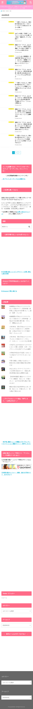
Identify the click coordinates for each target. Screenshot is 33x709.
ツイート (4, 598)
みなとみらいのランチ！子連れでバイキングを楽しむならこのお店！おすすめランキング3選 (17, 7)
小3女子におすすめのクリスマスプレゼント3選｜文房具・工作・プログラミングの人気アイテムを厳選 (20, 347)
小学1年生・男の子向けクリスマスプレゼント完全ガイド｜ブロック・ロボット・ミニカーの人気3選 (20, 339)
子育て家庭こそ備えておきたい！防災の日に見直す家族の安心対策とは (20, 363)
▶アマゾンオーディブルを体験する (13, 179)
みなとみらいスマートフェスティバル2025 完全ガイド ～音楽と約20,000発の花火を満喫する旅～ (20, 371)
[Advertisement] (16, 533)
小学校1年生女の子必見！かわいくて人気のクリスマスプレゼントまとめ (20, 355)
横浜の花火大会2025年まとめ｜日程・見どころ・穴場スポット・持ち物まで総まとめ (20, 389)
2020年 (7, 11)
